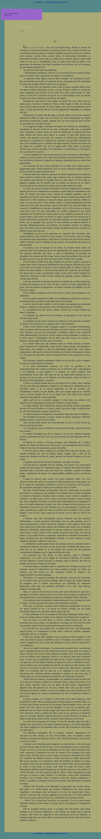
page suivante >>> (63, 2)
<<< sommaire (37, 2)
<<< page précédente (49, 2)
